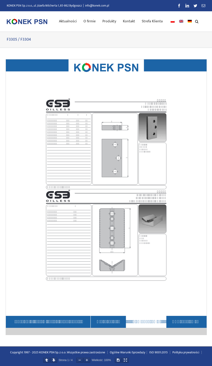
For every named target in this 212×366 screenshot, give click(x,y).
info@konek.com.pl (97, 5)
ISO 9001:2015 (158, 352)
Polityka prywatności (185, 352)
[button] (196, 21)
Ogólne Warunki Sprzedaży (127, 352)
